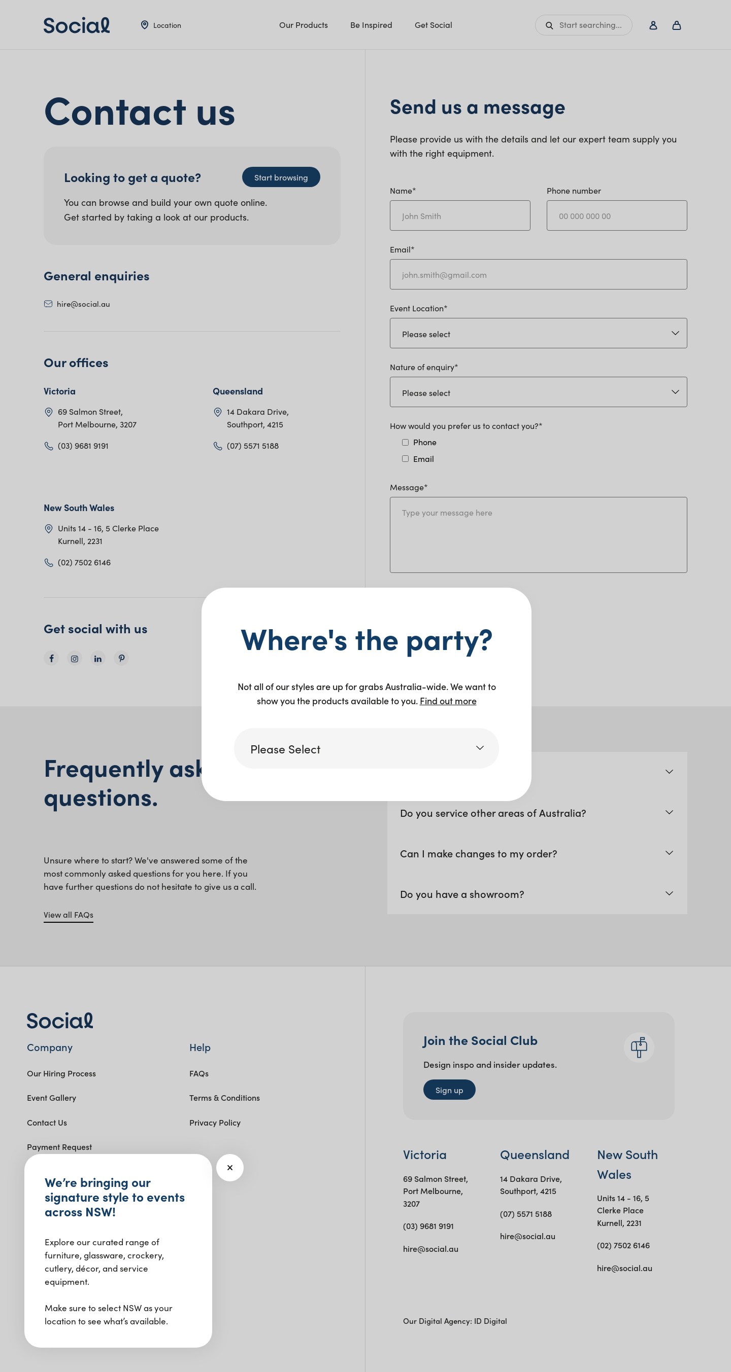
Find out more (448, 700)
